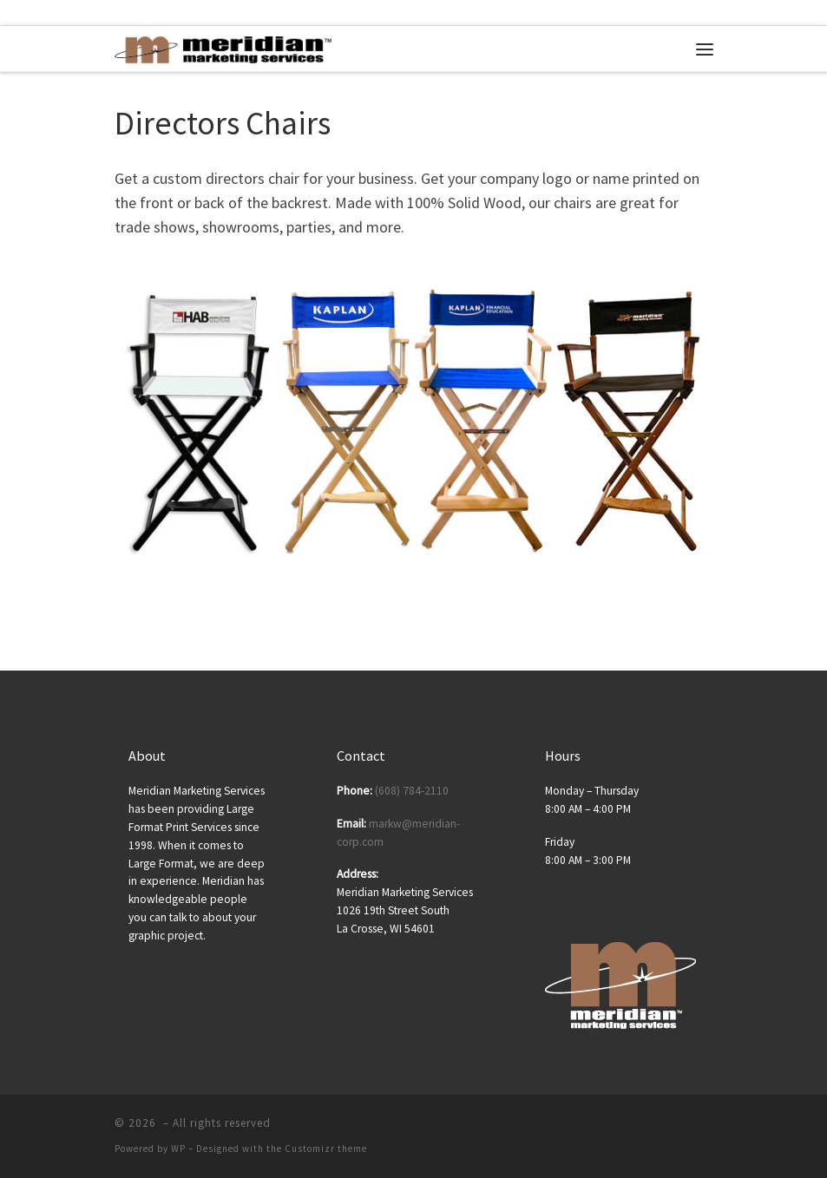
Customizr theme (326, 1148)
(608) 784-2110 (412, 790)
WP (178, 1148)
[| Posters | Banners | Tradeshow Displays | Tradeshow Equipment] (223, 48)
